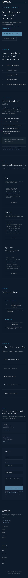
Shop (3, 563)
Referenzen (4, 535)
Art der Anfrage (9, 470)
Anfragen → (14, 202)
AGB (22, 491)
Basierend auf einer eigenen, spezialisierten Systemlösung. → (13, 148)
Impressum (4, 545)
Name (6, 455)
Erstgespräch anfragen (11, 34)
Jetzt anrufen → (6, 430)
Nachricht (7, 476)
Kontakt (3, 537)
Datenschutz (5, 548)
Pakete (3, 532)
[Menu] (25, 2)
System (3, 529)
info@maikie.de (6, 522)
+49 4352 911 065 (6, 520)
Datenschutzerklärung (12, 492)
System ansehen (9, 38)
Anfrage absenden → (14, 488)
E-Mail (6, 462)
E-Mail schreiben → (7, 441)
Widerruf (4, 553)
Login (3, 560)
